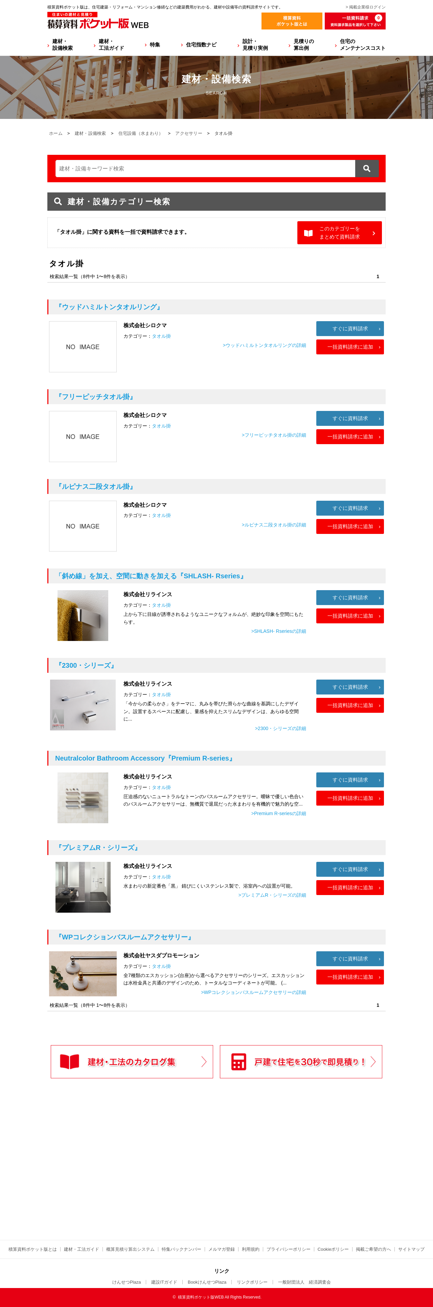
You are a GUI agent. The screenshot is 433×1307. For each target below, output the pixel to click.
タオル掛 (161, 336)
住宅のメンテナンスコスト (363, 44)
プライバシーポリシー (289, 1249)
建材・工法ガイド (111, 44)
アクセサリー (188, 133)
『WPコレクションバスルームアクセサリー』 (125, 937)
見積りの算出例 (304, 44)
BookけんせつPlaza (207, 1282)
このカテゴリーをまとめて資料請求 (339, 233)
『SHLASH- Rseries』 (151, 576)
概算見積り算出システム (130, 1249)
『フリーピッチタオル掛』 (95, 396)
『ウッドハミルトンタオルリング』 (109, 307)
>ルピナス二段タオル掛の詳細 (274, 524)
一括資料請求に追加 (350, 347)
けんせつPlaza (126, 1282)
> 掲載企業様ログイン (366, 7)
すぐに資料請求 (350, 328)
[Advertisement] (157, 1173)
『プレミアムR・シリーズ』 (98, 847)
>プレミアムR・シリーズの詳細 (272, 895)
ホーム (56, 133)
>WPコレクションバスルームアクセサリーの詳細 (253, 992)
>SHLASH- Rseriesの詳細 (278, 631)
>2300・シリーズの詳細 (280, 728)
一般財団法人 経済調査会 (304, 1282)
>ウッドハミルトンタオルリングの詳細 (264, 345)
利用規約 (250, 1249)
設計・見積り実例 (255, 44)
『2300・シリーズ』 (86, 665)
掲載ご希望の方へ (373, 1249)
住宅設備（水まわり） (140, 133)
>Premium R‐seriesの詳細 (278, 813)
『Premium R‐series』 (145, 758)
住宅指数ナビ (201, 44)
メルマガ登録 (221, 1249)
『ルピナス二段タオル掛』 (95, 486)
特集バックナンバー (181, 1249)
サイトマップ (411, 1249)
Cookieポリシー (333, 1249)
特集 (155, 44)
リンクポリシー (252, 1282)
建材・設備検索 (62, 44)
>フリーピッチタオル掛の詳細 (274, 435)
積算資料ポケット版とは (32, 1249)
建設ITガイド (164, 1282)
